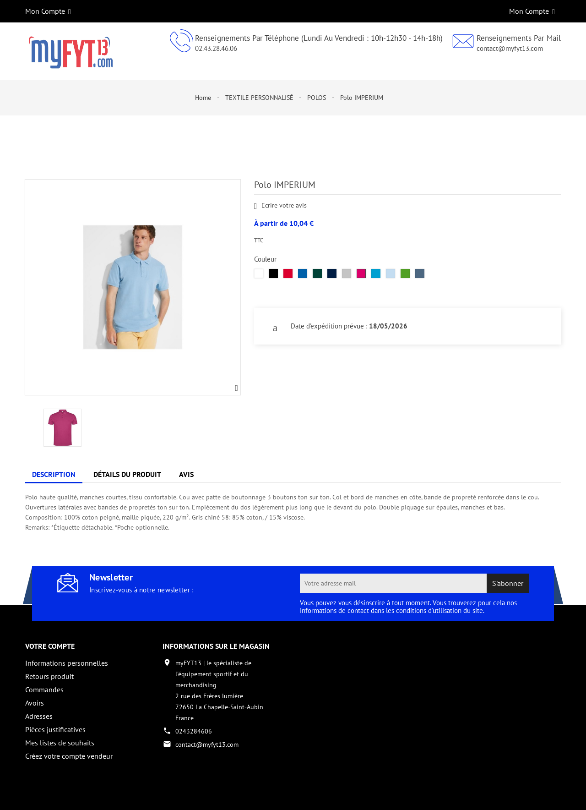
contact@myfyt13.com (510, 48)
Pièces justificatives (55, 729)
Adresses (39, 716)
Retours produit (49, 676)
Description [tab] (54, 474)
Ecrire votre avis (280, 206)
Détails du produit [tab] (127, 474)
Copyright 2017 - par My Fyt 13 (69, 795)
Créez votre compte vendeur (69, 756)
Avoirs (34, 702)
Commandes (44, 689)
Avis (186, 474)
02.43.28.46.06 (216, 48)
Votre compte (50, 646)
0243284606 (193, 731)
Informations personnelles (66, 663)
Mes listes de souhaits (59, 742)
